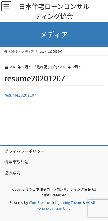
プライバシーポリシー (24, 151)
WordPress (37, 202)
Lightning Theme (68, 202)
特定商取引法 (16, 162)
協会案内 (12, 173)
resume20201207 (20, 95)
